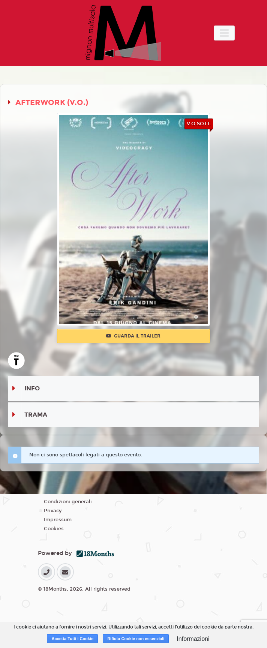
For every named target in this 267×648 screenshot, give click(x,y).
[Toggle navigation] (224, 33)
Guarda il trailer (133, 336)
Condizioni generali (68, 502)
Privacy (53, 511)
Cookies (54, 529)
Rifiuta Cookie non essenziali (135, 638)
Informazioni (193, 639)
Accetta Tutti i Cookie (72, 638)
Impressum (58, 520)
